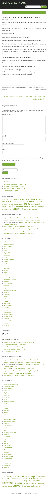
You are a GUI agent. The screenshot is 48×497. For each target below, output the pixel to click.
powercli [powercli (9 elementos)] (36, 204)
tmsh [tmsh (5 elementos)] (38, 206)
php (5, 288)
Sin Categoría (8, 305)
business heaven (9, 259)
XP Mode (6, 325)
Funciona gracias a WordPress (18, 493)
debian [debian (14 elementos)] (37, 199)
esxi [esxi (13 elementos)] (7, 201)
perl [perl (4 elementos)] (32, 204)
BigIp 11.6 (7, 255)
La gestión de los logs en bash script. (23, 226)
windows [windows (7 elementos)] (35, 209)
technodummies (8, 312)
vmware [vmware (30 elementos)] (18, 208)
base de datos (8, 246)
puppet (6, 296)
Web (3, 149)
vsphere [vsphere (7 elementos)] (29, 209)
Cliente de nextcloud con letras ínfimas (15, 184)
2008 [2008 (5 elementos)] (3, 199)
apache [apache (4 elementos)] (10, 199)
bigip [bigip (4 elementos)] (18, 199)
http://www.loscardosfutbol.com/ (13, 218)
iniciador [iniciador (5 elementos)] (20, 202)
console (9, 87)
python (6, 299)
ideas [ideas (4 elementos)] (16, 201)
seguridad (7, 303)
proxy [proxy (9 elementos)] (15, 206)
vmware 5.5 (30, 85)
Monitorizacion (8, 283)
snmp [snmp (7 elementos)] (33, 206)
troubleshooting (39, 87)
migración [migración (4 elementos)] (17, 204)
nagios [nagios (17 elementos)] (27, 204)
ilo (15, 87)
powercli (6, 292)
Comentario (6, 114)
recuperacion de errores (25, 87)
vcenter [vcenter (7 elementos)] (9, 209)
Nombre (5, 136)
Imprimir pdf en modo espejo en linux (14, 188)
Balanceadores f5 (9, 244)
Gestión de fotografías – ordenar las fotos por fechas (19, 182)
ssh (34, 87)
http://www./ (7, 226)
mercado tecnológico (10, 279)
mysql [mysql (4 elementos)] (21, 204)
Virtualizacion (17, 85)
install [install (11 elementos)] (31, 201)
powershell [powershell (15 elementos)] (7, 206)
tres (11, 85)
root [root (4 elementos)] (29, 206)
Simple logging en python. (11, 190)
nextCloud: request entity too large (14, 186)
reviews (6, 301)
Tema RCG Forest (33, 493)
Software (6, 307)
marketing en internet (10, 277)
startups (6, 310)
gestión (6, 270)
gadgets (6, 268)
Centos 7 (6, 264)
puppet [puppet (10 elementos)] (21, 206)
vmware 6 (7, 323)
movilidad (6, 285)
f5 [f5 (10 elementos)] (10, 202)
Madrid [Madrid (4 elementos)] (10, 204)
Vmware (24, 85)
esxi (13, 87)
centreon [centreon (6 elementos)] (27, 199)
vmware (4, 89)
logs (17, 87)
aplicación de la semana (11, 242)
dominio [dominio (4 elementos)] (43, 199)
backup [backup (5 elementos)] (15, 199)
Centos (6, 261)
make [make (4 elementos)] (13, 204)
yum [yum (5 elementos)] (40, 209)
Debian (6, 266)
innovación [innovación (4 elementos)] (25, 201)
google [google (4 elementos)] (13, 201)
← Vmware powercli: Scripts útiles (13, 96)
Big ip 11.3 (7, 248)
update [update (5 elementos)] (42, 206)
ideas (5, 272)
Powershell (7, 294)
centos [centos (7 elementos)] (22, 199)
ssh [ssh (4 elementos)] (36, 206)
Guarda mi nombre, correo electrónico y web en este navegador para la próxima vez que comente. (23, 159)
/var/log (4, 87)
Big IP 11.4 (7, 250)
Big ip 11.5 (7, 253)
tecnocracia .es (13, 2)
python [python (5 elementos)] (26, 206)
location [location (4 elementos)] (4, 204)
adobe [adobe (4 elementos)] (7, 199)
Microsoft (6, 281)
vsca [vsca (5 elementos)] (24, 209)
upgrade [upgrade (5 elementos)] (4, 209)
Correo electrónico (8, 143)
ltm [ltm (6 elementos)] (7, 204)
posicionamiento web (10, 290)
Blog (5, 257)
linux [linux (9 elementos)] (40, 202)
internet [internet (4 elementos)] (36, 201)
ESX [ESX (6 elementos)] (3, 202)
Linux (5, 275)
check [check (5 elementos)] (32, 199)
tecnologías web (8, 314)
